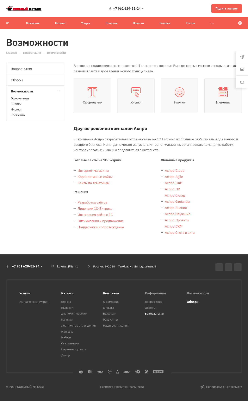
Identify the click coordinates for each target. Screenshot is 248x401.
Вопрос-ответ (21, 69)
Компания (111, 293)
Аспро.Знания (176, 208)
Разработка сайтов (92, 202)
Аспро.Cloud (174, 170)
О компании (111, 302)
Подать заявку (226, 8)
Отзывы (108, 308)
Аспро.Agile (174, 177)
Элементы (18, 115)
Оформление (20, 98)
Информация (155, 293)
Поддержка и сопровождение (101, 227)
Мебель (66, 337)
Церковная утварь (73, 349)
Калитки (67, 319)
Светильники (70, 343)
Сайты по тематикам (93, 183)
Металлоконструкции (33, 302)
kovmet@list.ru (67, 266)
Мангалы (67, 331)
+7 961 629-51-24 (127, 8)
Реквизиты (110, 319)
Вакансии (109, 313)
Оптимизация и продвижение (101, 221)
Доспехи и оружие (74, 313)
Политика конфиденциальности (122, 387)
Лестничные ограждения (78, 325)
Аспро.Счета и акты (180, 232)
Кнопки (16, 104)
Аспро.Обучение (177, 214)
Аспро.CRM (174, 226)
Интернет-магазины (93, 170)
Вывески (67, 308)
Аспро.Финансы (177, 201)
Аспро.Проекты (177, 220)
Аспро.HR (172, 189)
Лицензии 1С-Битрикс (95, 208)
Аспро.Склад (175, 195)
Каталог (67, 293)
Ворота (66, 302)
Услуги (24, 293)
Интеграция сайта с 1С (95, 215)
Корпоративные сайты (95, 177)
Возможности (36, 91)
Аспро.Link (173, 183)
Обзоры (17, 80)
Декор (65, 355)
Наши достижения (115, 325)
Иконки (16, 109)
